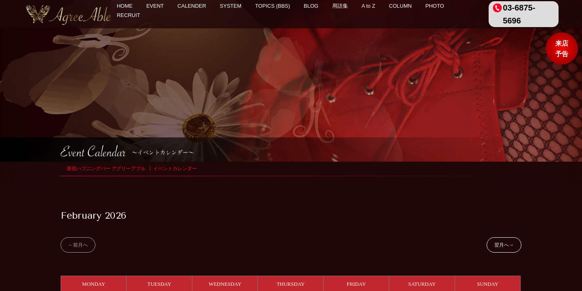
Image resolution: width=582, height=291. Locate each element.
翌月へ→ (504, 245)
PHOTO (435, 6)
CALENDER (191, 6)
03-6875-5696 (519, 14)
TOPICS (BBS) (272, 6)
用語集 (340, 6)
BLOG (311, 6)
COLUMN (400, 6)
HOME (125, 6)
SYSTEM (230, 6)
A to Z (368, 6)
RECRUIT (128, 15)
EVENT (155, 6)
